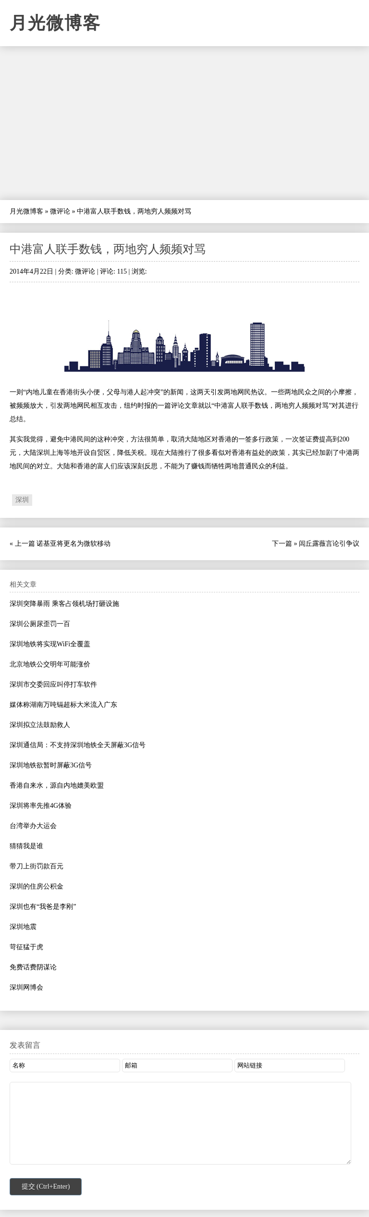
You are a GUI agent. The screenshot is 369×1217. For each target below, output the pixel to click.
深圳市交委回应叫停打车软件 (53, 684)
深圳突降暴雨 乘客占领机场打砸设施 (64, 603)
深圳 (22, 499)
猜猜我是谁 (26, 846)
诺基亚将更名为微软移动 (74, 543)
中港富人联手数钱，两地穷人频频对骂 (108, 249)
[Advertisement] (184, 123)
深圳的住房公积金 (36, 886)
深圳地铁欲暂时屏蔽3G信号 (51, 765)
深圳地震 (23, 926)
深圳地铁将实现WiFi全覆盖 (50, 644)
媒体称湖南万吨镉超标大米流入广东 (63, 704)
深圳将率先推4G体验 (41, 805)
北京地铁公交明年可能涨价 (50, 664)
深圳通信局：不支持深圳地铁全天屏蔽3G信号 (78, 745)
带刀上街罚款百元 (36, 866)
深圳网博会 (26, 987)
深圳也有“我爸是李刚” (43, 906)
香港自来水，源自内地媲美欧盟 (57, 785)
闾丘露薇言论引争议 (329, 543)
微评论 (60, 211)
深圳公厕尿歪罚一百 (40, 623)
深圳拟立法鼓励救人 (40, 724)
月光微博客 (55, 23)
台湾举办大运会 (33, 825)
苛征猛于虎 (26, 947)
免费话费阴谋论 (33, 967)
